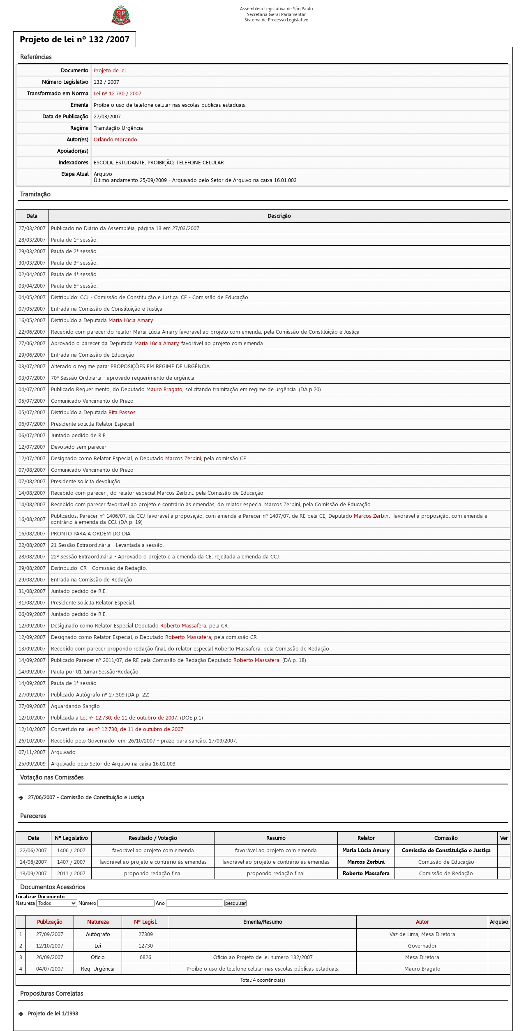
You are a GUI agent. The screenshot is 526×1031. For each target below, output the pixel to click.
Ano (160, 903)
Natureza (25, 903)
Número (87, 903)
